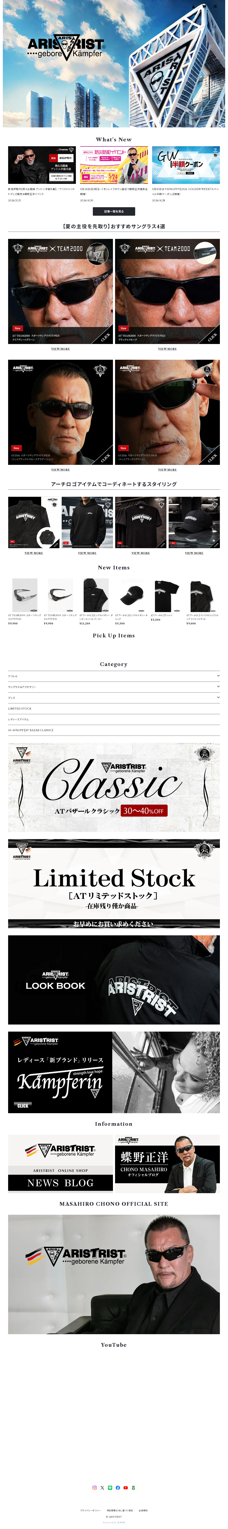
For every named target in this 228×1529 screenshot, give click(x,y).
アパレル (13, 676)
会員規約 (143, 1510)
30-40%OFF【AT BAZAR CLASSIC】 (30, 730)
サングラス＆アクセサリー (22, 687)
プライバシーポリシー (90, 1510)
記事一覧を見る (114, 211)
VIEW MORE (60, 349)
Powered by (114, 1522)
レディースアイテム (18, 719)
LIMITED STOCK (19, 708)
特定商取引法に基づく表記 (120, 1510)
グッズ (11, 697)
